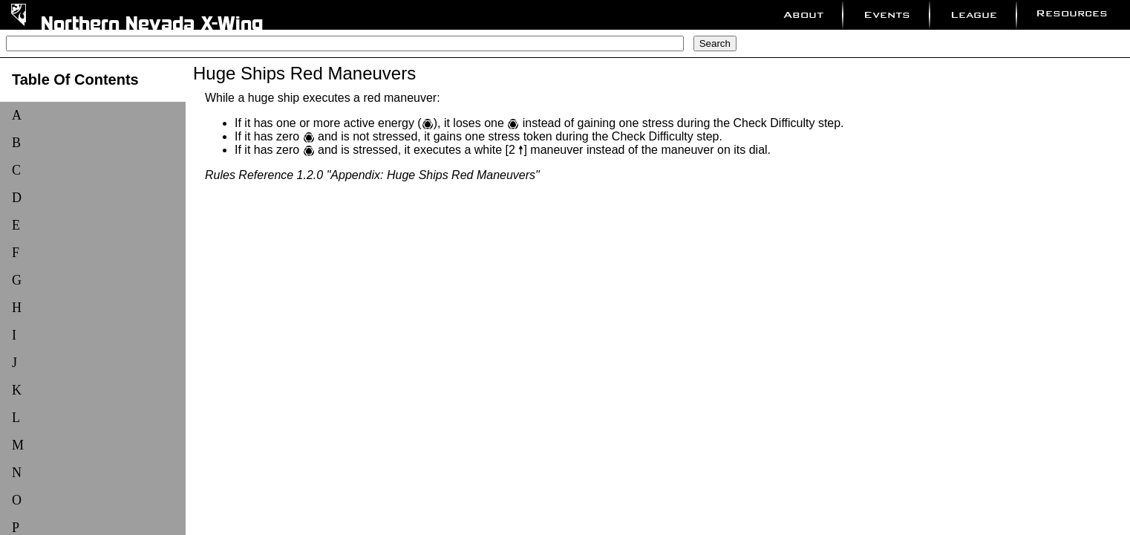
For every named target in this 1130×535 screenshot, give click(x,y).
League (973, 14)
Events (886, 14)
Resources (1072, 13)
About (803, 14)
